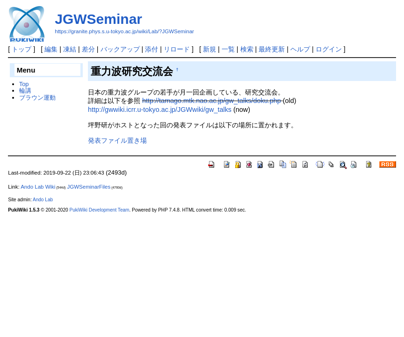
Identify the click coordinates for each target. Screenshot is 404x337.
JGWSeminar (98, 19)
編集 (51, 49)
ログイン (329, 49)
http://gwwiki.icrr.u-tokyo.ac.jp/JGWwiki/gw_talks (159, 109)
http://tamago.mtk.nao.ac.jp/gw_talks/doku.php (211, 100)
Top (24, 84)
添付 (151, 49)
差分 (88, 49)
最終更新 (272, 49)
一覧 (228, 49)
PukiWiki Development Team (99, 209)
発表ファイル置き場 (117, 140)
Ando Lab (43, 199)
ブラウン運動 (37, 97)
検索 (246, 49)
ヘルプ (300, 49)
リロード (177, 49)
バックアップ (120, 49)
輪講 (25, 90)
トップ (21, 49)
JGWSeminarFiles (89, 187)
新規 (209, 49)
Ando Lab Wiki (38, 187)
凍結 (69, 49)
